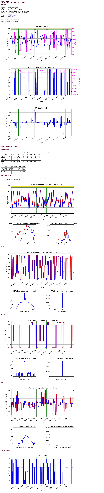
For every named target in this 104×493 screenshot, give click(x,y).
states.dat (10, 16)
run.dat (10, 14)
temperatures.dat (12, 15)
